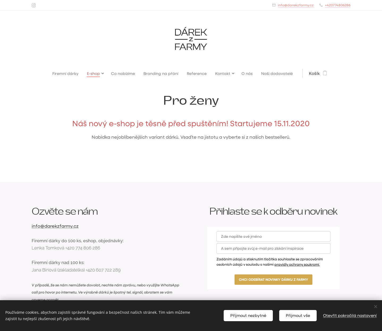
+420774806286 (337, 5)
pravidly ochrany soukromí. (297, 264)
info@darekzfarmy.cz (296, 5)
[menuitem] (61, 73)
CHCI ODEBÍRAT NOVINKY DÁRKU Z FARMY (273, 279)
